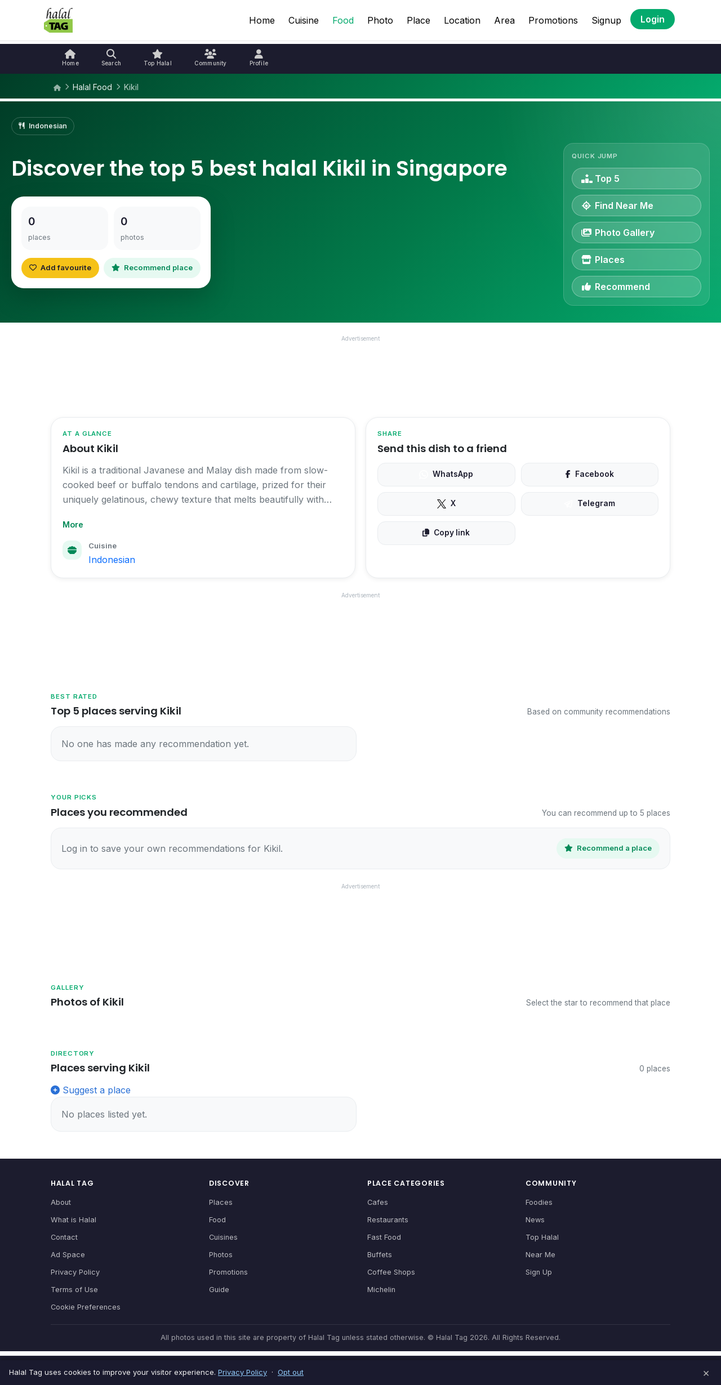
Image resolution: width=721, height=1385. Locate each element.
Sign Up (539, 1272)
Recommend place (152, 267)
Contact (64, 1237)
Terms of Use (74, 1289)
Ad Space (68, 1254)
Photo (380, 20)
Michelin (381, 1289)
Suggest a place (91, 1090)
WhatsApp (446, 474)
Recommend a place (608, 847)
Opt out (291, 1372)
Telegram (589, 503)
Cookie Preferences (86, 1307)
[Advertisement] (360, 373)
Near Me (540, 1254)
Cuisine (303, 20)
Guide (219, 1289)
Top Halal (542, 1237)
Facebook (590, 474)
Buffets (379, 1254)
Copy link (446, 532)
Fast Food (384, 1237)
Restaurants (387, 1220)
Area (504, 20)
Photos (221, 1254)
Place (418, 20)
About (61, 1202)
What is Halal (73, 1220)
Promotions (553, 20)
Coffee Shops (391, 1272)
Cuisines (223, 1237)
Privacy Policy (75, 1272)
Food (343, 20)
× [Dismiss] (706, 1372)
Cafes (377, 1202)
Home (262, 20)
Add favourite (60, 267)
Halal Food (92, 87)
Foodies (539, 1202)
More (73, 524)
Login (652, 19)
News (535, 1220)
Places (221, 1202)
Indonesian (111, 559)
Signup (606, 20)
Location (462, 20)
